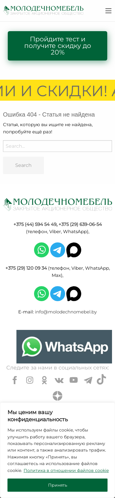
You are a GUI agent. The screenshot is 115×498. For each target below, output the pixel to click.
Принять (57, 485)
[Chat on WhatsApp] (64, 346)
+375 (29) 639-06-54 (80, 224)
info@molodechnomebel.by (66, 312)
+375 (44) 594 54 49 (34, 224)
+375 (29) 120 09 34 (26, 268)
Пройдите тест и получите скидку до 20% (57, 45)
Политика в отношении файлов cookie (66, 470)
